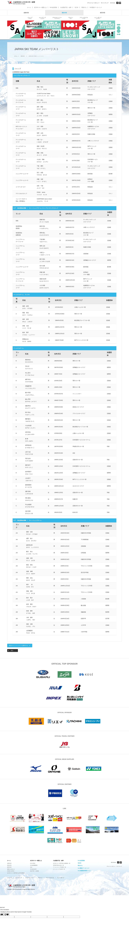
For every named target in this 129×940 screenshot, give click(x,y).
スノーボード (97, 18)
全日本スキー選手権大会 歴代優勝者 (16, 873)
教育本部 (102, 12)
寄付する (80, 865)
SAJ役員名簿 (33, 869)
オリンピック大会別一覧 (59, 869)
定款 (31, 867)
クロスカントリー (57, 18)
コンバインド (42, 18)
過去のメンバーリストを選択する (18, 645)
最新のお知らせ (11, 869)
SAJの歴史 (32, 863)
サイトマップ (104, 3)
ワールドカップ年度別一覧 (59, 867)
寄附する (83, 7)
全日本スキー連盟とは (40, 7)
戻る (12, 650)
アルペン (70, 18)
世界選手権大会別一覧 (58, 865)
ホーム (29, 7)
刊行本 (76, 7)
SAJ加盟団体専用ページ (84, 870)
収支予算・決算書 (34, 871)
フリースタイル (84, 18)
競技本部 (64, 12)
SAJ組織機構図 (33, 865)
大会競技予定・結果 (65, 7)
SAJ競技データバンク (96, 7)
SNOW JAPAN (10, 871)
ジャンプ (30, 18)
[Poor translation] (6, 914)
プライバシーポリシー (93, 3)
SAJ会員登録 (53, 7)
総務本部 (26, 12)
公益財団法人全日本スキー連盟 (21, 885)
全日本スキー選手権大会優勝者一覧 (61, 863)
